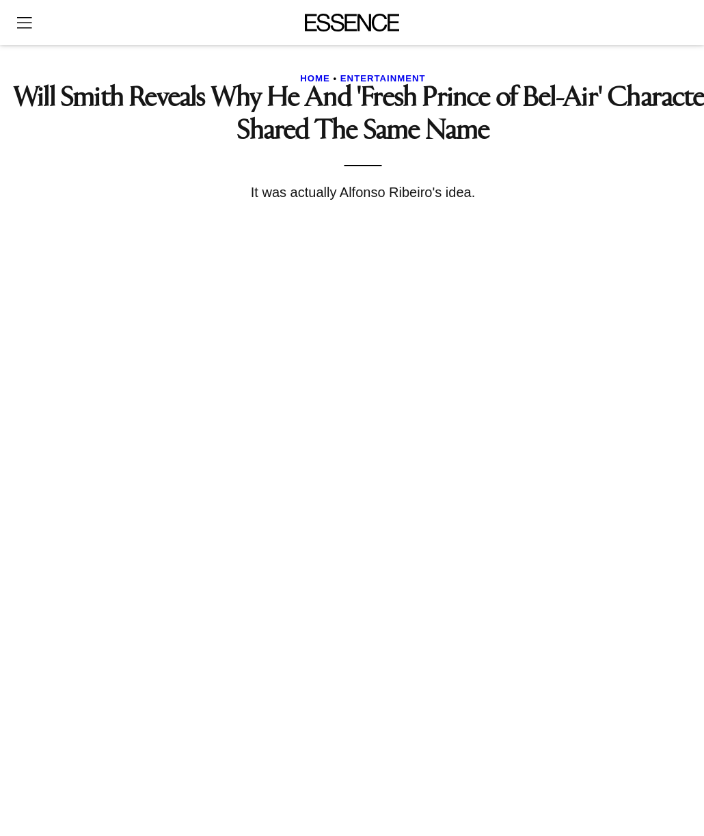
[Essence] (352, 22)
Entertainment (383, 78)
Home (315, 78)
